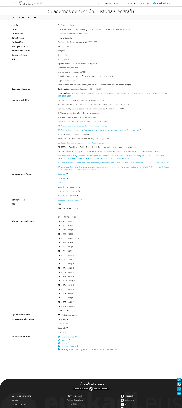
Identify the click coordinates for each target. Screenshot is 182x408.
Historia (61, 182)
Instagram (129, 400)
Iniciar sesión (145, 3)
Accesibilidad (72, 404)
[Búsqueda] (64, 3)
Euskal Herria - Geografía (67, 191)
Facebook (129, 395)
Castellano (130, 3)
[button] (28, 17)
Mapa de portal (19, 404)
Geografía (62, 178)
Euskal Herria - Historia (67, 195)
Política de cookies (75, 400)
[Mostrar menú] (14, 3)
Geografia (62, 174)
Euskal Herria (63, 323)
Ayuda (15, 400)
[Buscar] (98, 3)
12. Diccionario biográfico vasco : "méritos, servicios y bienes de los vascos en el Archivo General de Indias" (99, 130)
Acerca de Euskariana (21, 395)
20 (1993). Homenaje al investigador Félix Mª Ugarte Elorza (81, 143)
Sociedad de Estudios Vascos (69, 200)
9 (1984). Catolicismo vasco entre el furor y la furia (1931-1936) (82, 121)
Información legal (74, 395)
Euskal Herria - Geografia (67, 187)
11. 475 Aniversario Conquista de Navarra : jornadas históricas (82, 126)
